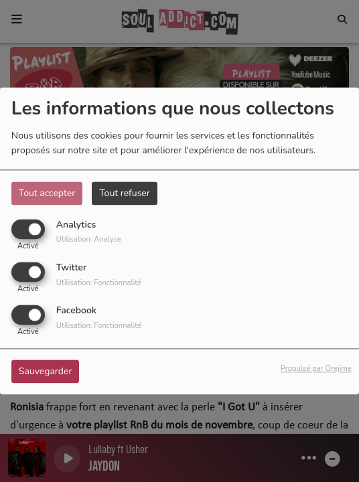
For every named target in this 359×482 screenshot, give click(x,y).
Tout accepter (47, 193)
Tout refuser (124, 193)
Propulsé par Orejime (316, 369)
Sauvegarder (45, 372)
